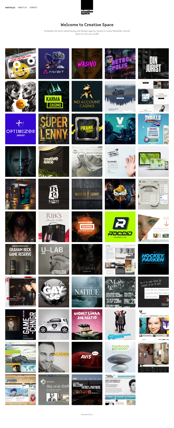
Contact (33, 7)
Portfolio (10, 7)
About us (22, 7)
